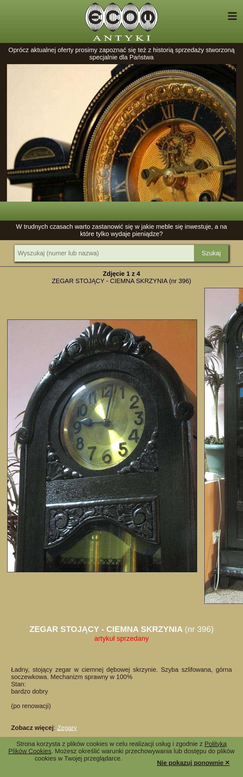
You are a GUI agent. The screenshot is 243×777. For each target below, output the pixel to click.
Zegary (67, 727)
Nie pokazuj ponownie (193, 762)
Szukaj (211, 253)
